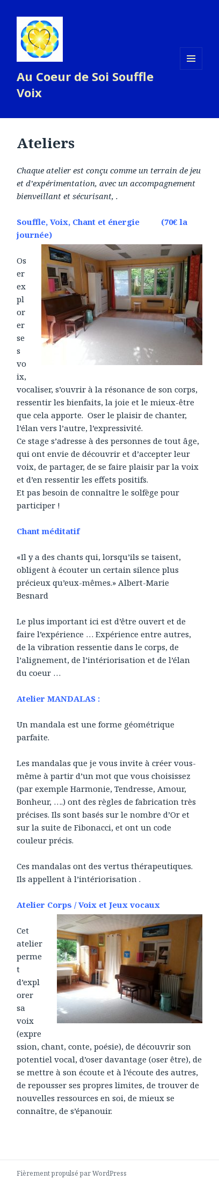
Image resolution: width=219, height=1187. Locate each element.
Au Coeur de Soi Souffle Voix (85, 84)
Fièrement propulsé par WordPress (72, 1173)
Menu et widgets (191, 69)
